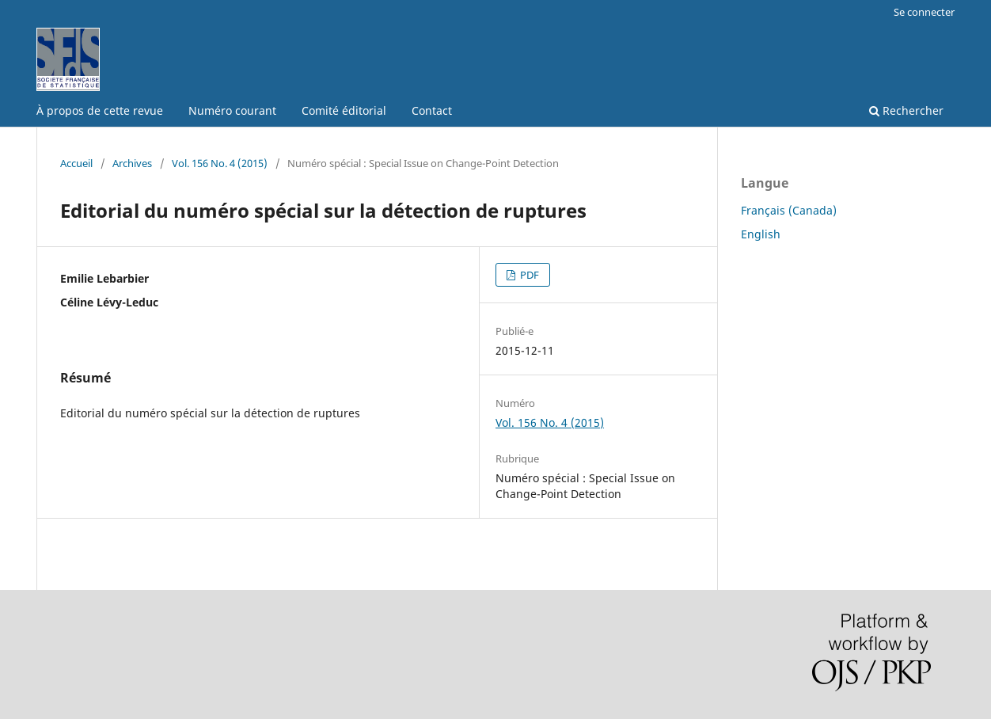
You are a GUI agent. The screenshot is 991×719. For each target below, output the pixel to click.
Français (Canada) (789, 210)
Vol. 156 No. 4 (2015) (220, 163)
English (760, 234)
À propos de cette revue (99, 110)
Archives (132, 163)
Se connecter (924, 12)
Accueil (76, 163)
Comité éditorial (344, 110)
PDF (528, 275)
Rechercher (906, 110)
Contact (432, 110)
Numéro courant (232, 110)
